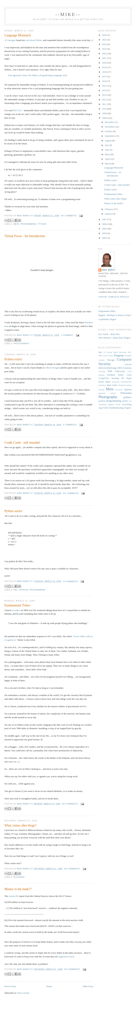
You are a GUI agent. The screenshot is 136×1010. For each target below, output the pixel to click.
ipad (109, 385)
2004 (104, 233)
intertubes (102, 385)
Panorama (126, 392)
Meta (16, 224)
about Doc (115, 334)
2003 (104, 238)
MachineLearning (125, 385)
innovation (116, 382)
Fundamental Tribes (17, 605)
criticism (128, 364)
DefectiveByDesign (107, 368)
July (107, 145)
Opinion (23, 590)
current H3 (13, 896)
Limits (114, 385)
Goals (129, 375)
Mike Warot (108, 270)
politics (127, 397)
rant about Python (34, 40)
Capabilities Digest (107, 319)
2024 (104, 44)
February (109, 209)
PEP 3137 (17, 110)
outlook (113, 393)
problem (101, 401)
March (108, 163)
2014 (104, 90)
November (110, 126)
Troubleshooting (116, 407)
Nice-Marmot (104, 337)
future (121, 374)
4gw (100, 352)
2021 (104, 58)
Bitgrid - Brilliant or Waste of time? (114, 315)
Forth (130, 371)
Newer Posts (10, 986)
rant (130, 401)
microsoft (119, 390)
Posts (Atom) (23, 993)
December (110, 122)
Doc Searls (103, 334)
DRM (119, 368)
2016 (104, 81)
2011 (104, 104)
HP (122, 378)
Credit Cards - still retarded (22, 442)
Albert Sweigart (52, 367)
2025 (104, 39)
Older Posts (88, 986)
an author (16, 610)
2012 (104, 99)
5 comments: (70, 425)
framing (101, 375)
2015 (104, 85)
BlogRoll (128, 356)
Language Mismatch (17, 35)
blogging (19, 877)
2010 (104, 108)
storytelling (127, 404)
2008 (104, 118)
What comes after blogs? (20, 825)
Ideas (108, 381)
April (107, 159)
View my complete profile (113, 297)
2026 (104, 35)
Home (49, 986)
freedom (111, 374)
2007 (104, 219)
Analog (109, 352)
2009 (104, 113)
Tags (100, 408)
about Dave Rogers (122, 337)
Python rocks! (13, 359)
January (109, 213)
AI (104, 352)
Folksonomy (120, 371)
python (42, 224)
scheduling (102, 405)
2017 (104, 76)
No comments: (69, 216)
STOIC (118, 405)
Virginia (127, 408)
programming (28, 224)
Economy (127, 368)
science (111, 404)
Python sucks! (13, 511)
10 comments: (71, 581)
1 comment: (67, 335)
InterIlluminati (126, 382)
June (107, 149)
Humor (101, 382)
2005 (104, 228)
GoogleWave (103, 378)
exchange (101, 371)
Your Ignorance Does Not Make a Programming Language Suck (37, 75)
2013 (104, 95)
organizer (101, 393)
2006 (104, 224)
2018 (104, 72)
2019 (104, 67)
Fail (16, 590)
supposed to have (66, 956)
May (107, 154)
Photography (22, 344)
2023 (104, 49)
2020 (104, 62)
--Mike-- (68, 14)
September (110, 136)
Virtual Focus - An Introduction (24, 236)
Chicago (111, 360)
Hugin (129, 378)
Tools (105, 407)
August (108, 140)
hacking (115, 378)
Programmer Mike (106, 311)
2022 (104, 53)
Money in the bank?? (18, 889)
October (109, 131)
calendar (101, 360)
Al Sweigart (9, 40)
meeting (101, 390)
